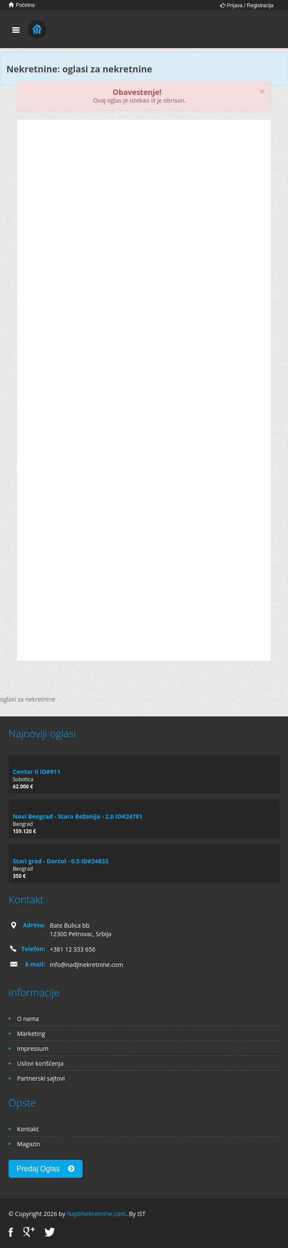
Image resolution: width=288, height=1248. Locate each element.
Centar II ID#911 (36, 772)
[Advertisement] (144, 192)
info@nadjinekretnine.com (86, 964)
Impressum (32, 1048)
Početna (21, 5)
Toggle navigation (16, 30)
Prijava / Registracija (247, 6)
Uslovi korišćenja (40, 1063)
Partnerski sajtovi (41, 1078)
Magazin (28, 1144)
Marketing (31, 1033)
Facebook (11, 1232)
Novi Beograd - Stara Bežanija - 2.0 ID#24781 (78, 816)
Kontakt (28, 1129)
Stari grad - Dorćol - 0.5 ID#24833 (60, 861)
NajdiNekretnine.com (96, 1214)
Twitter (50, 1232)
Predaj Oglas (45, 1169)
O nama (28, 1019)
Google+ (29, 1232)
